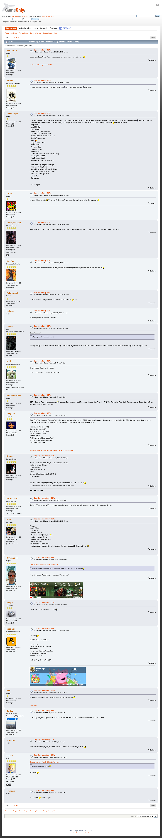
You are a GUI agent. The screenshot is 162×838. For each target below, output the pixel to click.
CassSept (10, 261)
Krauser (10, 456)
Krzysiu (9, 755)
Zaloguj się (15, 16)
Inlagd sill (10, 414)
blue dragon (11, 50)
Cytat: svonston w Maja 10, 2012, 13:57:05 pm (44, 762)
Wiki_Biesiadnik (13, 395)
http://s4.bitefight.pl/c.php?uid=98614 (41, 65)
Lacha (9, 193)
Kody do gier (33, 705)
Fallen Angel (12, 114)
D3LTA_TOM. (12, 498)
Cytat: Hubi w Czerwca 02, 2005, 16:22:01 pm (44, 564)
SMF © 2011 (80, 831)
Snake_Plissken (13, 223)
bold (8, 690)
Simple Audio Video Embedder (82, 833)
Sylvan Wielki (12, 558)
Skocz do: (134, 816)
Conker (9, 711)
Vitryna (9, 81)
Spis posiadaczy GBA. (42, 50)
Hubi (8, 361)
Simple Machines (89, 831)
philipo (9, 603)
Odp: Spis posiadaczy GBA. (44, 456)
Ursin (8, 519)
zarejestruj (25, 16)
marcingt (10, 629)
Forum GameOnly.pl (15, 8)
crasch (9, 326)
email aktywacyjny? (48, 16)
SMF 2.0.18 (73, 831)
